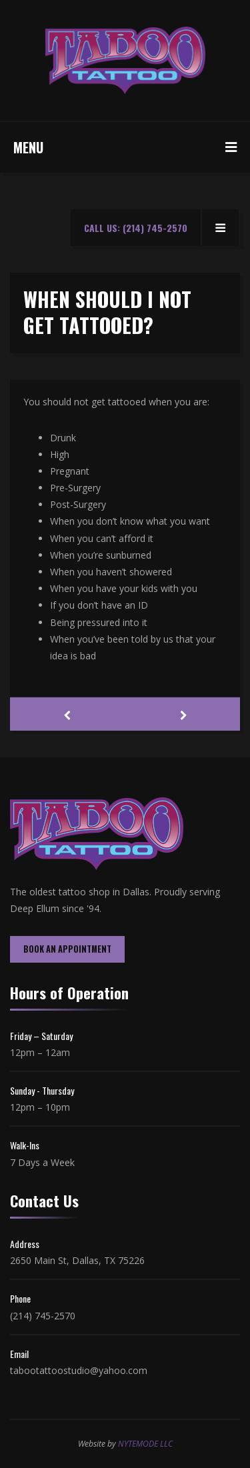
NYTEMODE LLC (145, 1443)
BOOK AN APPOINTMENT (67, 949)
